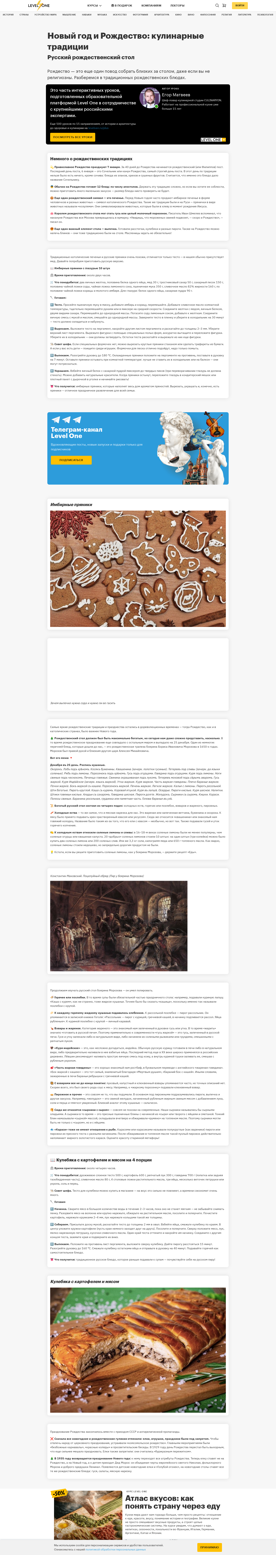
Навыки (87, 15)
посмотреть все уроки (72, 137)
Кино (178, 15)
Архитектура (161, 15)
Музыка (102, 15)
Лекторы (177, 5)
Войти (240, 5)
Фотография (140, 15)
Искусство (120, 15)
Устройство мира (45, 15)
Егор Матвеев (176, 95)
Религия (227, 15)
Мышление (69, 15)
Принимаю (209, 1547)
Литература (244, 15)
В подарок (121, 5)
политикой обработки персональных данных (116, 1549)
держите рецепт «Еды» (180, 852)
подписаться (71, 460)
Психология (265, 15)
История (8, 15)
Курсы (92, 5)
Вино (191, 15)
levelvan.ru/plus (98, 128)
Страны (24, 15)
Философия (208, 15)
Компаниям (151, 5)
